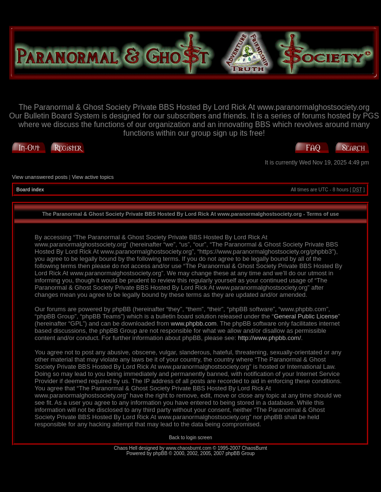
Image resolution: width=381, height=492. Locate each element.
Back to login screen (190, 437)
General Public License (306, 316)
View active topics (93, 177)
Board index (30, 189)
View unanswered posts (40, 177)
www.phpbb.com (193, 323)
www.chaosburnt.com (188, 448)
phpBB (160, 453)
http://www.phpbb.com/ (269, 337)
